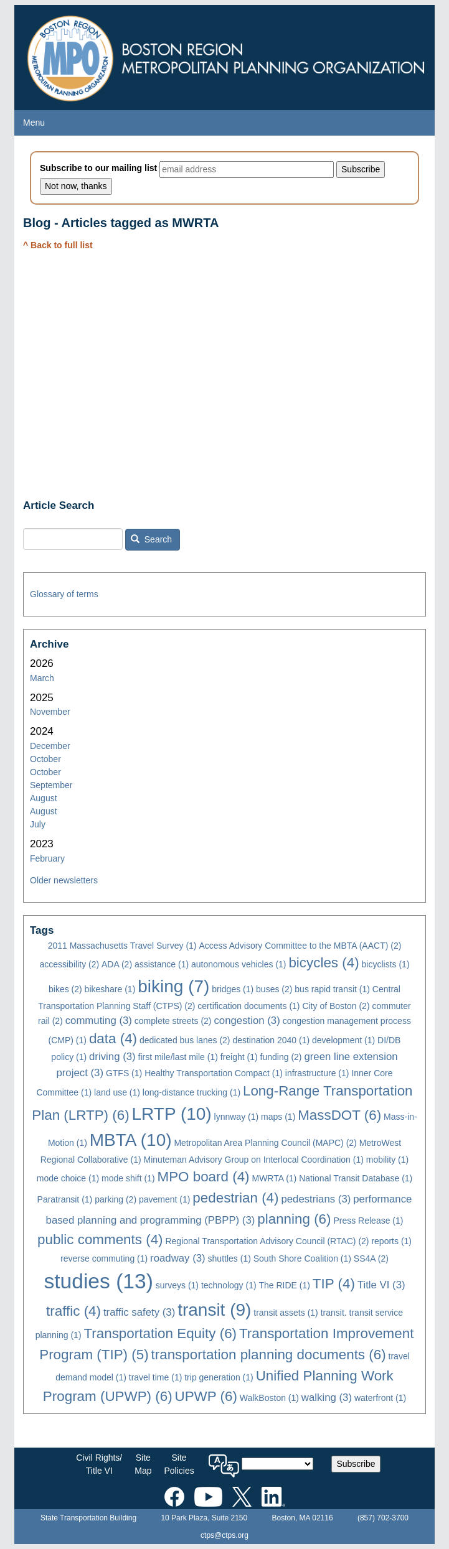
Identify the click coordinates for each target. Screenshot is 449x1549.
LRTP (172, 1113)
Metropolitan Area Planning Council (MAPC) (265, 1143)
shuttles (229, 1258)
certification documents (248, 1006)
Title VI (381, 1285)
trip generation (218, 1377)
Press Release (368, 1221)
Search (151, 539)
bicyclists (386, 964)
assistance (162, 964)
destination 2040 (271, 1040)
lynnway (236, 1117)
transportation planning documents (268, 1354)
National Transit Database (355, 1178)
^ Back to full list (58, 245)
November (50, 712)
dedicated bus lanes (184, 1040)
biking (173, 986)
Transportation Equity (160, 1333)
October (45, 759)
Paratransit (65, 1199)
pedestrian (235, 1198)
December (50, 746)
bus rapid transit (332, 989)
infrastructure (317, 1073)
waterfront (380, 1398)
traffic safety (139, 1312)
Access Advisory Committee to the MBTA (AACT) (300, 946)
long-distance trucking (191, 1092)
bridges (232, 989)
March (42, 678)
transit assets (285, 1313)
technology (229, 1285)
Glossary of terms (64, 594)
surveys (177, 1285)
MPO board (203, 1176)
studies (98, 1281)
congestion (247, 1020)
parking (115, 1199)
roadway (178, 1258)
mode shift (128, 1178)
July (37, 824)
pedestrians (316, 1199)
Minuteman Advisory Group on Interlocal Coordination (254, 1160)
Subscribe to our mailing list (98, 168)
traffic (73, 1311)
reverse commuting (104, 1258)
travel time (155, 1377)
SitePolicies (179, 1464)
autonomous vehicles (238, 964)
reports (391, 1241)
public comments (100, 1239)
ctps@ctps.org (224, 1535)
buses (274, 989)
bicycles (323, 962)
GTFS (124, 1073)
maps (278, 1117)
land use (117, 1092)
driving (112, 1057)
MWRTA (274, 1178)
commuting (98, 1020)
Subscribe (355, 1464)
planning (294, 1219)
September (51, 785)
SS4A (371, 1258)
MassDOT (339, 1115)
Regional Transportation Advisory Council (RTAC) (267, 1241)
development (343, 1040)
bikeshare (110, 989)
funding (281, 1057)
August (43, 798)
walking (326, 1397)
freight (239, 1057)
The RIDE (284, 1285)
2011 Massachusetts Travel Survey (122, 946)
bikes (65, 989)
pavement (164, 1199)
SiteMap (143, 1464)
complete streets (173, 1021)
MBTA (131, 1140)
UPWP (206, 1396)
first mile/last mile (178, 1057)
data (113, 1038)
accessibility (69, 964)
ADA (117, 964)
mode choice (68, 1178)
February (47, 858)
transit (214, 1309)
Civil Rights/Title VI (99, 1464)
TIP (334, 1283)
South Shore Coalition (302, 1258)
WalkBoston (269, 1398)
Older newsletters (64, 880)
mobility (387, 1160)
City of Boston (335, 1006)
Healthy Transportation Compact (213, 1073)
